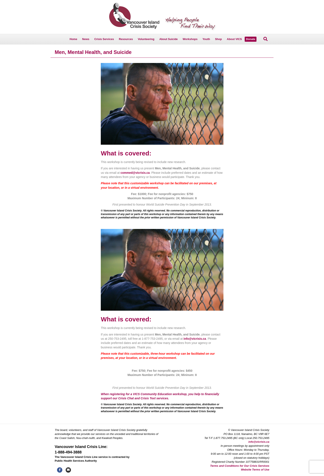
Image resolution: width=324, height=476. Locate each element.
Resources (126, 39)
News (85, 39)
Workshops (190, 39)
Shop (218, 39)
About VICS (234, 39)
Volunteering (146, 39)
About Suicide (168, 39)
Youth (206, 39)
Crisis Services (104, 39)
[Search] (265, 39)
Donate (250, 39)
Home (73, 39)
